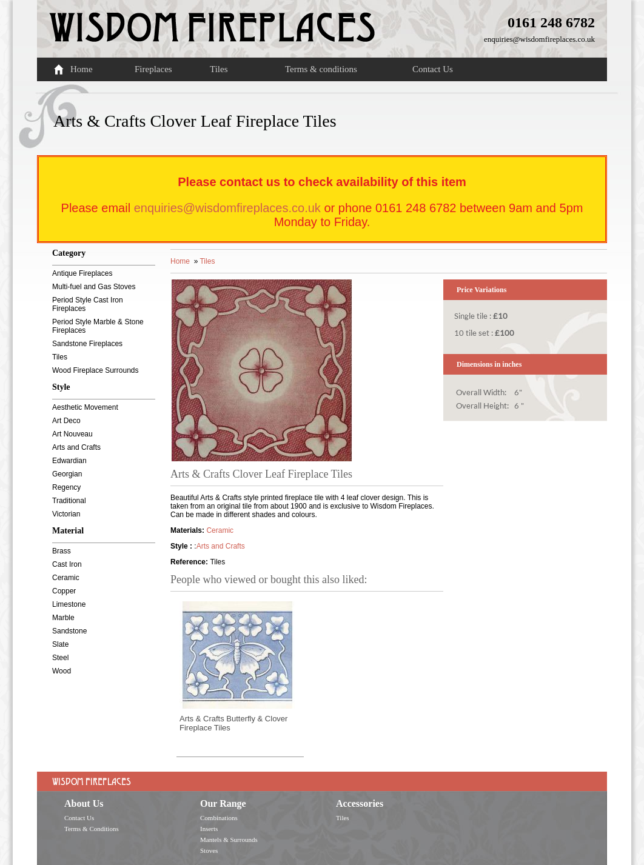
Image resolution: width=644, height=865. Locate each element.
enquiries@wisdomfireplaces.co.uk (539, 39)
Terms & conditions (321, 69)
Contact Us (432, 69)
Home (81, 69)
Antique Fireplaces (82, 273)
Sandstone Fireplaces (87, 343)
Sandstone (69, 631)
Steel (60, 657)
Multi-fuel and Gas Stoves (93, 286)
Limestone (69, 604)
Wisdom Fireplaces (212, 21)
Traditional (69, 500)
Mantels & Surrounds (229, 839)
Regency (66, 487)
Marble (63, 617)
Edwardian (69, 460)
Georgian (67, 474)
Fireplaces (153, 69)
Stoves (209, 850)
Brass (61, 551)
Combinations (219, 817)
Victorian (66, 514)
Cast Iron (67, 564)
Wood (61, 671)
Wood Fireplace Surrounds (95, 370)
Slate (60, 644)
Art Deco (66, 420)
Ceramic (65, 577)
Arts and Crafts (76, 447)
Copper (64, 591)
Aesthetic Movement (85, 407)
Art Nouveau (72, 434)
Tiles (218, 69)
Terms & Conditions (91, 828)
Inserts (209, 828)
